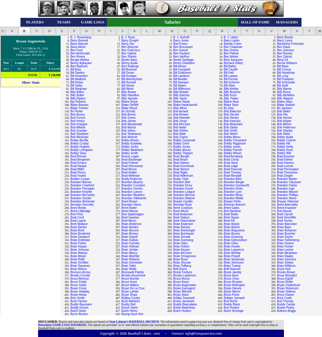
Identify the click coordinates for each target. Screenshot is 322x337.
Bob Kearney (232, 121)
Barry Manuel (79, 43)
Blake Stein (231, 104)
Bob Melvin (284, 124)
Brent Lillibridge (80, 211)
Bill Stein (229, 85)
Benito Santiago (183, 59)
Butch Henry (129, 310)
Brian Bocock (130, 230)
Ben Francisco (130, 50)
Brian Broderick (80, 233)
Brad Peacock (233, 169)
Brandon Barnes (80, 182)
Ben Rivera (77, 56)
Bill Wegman (78, 88)
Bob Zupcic (180, 137)
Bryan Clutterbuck (288, 285)
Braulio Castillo (183, 201)
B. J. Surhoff (181, 37)
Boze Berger (181, 156)
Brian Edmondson (235, 240)
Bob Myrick (128, 127)
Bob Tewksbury (131, 133)
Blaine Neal (231, 101)
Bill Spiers (179, 85)
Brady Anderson (131, 178)
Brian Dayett (129, 236)
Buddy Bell (128, 304)
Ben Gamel (180, 50)
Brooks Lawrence (184, 275)
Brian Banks (231, 224)
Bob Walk (179, 133)
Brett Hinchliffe (286, 217)
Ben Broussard (183, 47)
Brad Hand (231, 162)
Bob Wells (283, 133)
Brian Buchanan (183, 233)
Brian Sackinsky (234, 259)
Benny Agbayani (80, 63)
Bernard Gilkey (233, 63)
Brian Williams (286, 265)
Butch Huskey (182, 310)
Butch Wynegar (234, 310)
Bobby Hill (283, 143)
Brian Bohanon (286, 230)
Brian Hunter (232, 246)
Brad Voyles (78, 175)
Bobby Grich (181, 143)
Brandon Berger (234, 182)
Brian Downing (233, 236)
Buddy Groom (79, 307)
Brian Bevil (77, 230)
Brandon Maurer (287, 191)
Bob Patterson (286, 127)
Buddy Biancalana (185, 304)
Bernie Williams (287, 63)
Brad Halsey (181, 162)
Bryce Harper (285, 294)
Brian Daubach (80, 236)
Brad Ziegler (285, 175)
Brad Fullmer (129, 162)
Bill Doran (127, 72)
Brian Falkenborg (288, 240)
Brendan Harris (131, 204)
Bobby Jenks (129, 146)
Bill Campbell (181, 69)
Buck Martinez (130, 301)
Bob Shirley (180, 130)
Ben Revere (284, 53)
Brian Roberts (130, 259)
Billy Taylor (180, 98)
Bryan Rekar (78, 294)
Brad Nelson (181, 169)
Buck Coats (284, 298)
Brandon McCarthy (82, 195)
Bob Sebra (128, 130)
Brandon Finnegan (82, 188)
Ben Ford (76, 50)
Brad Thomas (232, 172)
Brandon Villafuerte (133, 198)
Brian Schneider (131, 262)
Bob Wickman (79, 137)
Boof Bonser (78, 156)
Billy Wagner (285, 98)
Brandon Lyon (233, 191)
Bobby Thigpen (183, 153)
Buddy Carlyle (286, 304)
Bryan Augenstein (184, 285)
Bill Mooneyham (131, 79)
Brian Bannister (287, 224)
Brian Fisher (78, 243)
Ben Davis (283, 47)
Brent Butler (129, 207)
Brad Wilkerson (183, 175)
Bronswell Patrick (132, 272)
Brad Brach (180, 159)
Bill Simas (127, 85)
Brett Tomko (284, 220)
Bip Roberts (77, 101)
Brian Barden (129, 227)
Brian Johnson (79, 249)
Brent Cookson (183, 207)
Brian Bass (284, 227)
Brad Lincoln (285, 166)
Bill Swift (282, 85)
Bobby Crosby (79, 143)
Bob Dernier (231, 114)
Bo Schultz (128, 111)
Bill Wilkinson (182, 88)
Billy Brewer (181, 92)
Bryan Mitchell (182, 291)
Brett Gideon (181, 217)
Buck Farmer (78, 301)
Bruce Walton (130, 285)
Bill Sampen (181, 82)
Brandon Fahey (287, 185)
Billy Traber (231, 98)
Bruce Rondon (233, 281)
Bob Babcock (232, 111)
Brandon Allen (233, 178)
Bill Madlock (78, 79)
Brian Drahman (80, 240)
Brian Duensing (183, 240)
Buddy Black (232, 304)
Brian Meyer (78, 256)
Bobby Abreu (232, 137)
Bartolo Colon (233, 43)
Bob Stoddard (79, 133)
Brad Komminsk (183, 166)
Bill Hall (228, 72)
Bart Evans (180, 43)
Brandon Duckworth (236, 185)
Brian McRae (232, 253)
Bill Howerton (79, 76)
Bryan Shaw (129, 294)
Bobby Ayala (285, 137)
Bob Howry (77, 121)
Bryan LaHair (129, 291)
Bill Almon (179, 66)
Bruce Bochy (181, 278)
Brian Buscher (286, 233)
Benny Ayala (129, 63)
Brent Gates (231, 207)
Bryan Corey (78, 288)
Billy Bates (77, 92)
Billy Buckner (232, 92)
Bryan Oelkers (286, 291)
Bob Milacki (77, 127)
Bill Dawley (77, 72)
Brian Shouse (182, 262)
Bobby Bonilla (79, 140)
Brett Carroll (284, 214)
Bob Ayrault (180, 111)
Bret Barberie (232, 211)
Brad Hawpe (78, 166)
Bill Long (282, 76)
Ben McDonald (80, 53)
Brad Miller (77, 169)
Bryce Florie (231, 294)
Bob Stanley (285, 130)
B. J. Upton (231, 37)
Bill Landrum (181, 76)
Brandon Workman (82, 201)
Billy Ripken (77, 98)
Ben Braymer (129, 47)
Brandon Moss (233, 195)
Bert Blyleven (79, 66)
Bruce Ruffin (285, 281)
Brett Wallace (79, 224)
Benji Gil (282, 59)
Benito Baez (129, 59)
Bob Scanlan (78, 130)
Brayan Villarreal (287, 201)
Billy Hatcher (181, 95)
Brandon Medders (133, 195)
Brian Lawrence (234, 249)
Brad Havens (285, 162)
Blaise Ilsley (284, 101)
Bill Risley (76, 82)
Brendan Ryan (182, 204)
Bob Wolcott (129, 137)
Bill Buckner (129, 69)
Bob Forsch (77, 117)
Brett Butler (231, 214)
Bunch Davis (129, 307)
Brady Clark (181, 178)
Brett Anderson (183, 214)
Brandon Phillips (287, 195)
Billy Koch (230, 95)
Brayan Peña (232, 201)
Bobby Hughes (80, 146)
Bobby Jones (181, 146)
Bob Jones (180, 121)
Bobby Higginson (235, 143)
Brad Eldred (284, 159)
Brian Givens (285, 243)
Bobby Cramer (286, 140)
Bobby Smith (129, 153)
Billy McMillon (286, 95)
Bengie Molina (79, 59)
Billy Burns (284, 92)
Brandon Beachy (132, 182)
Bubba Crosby (130, 298)
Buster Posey (285, 307)
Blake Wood (129, 108)
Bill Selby (76, 85)
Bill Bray (75, 69)
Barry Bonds (285, 37)
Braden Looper (80, 178)
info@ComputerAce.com (203, 333)
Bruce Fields (78, 281)
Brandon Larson (131, 191)
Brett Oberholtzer (184, 220)
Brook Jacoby (233, 272)
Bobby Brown (130, 140)
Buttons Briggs (286, 310)
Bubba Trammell (184, 298)
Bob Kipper (284, 121)
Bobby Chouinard (235, 140)
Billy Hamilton (130, 95)
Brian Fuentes (130, 243)
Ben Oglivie (128, 53)
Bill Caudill (230, 69)
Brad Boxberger (131, 159)
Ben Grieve (231, 50)
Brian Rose (180, 259)
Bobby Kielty (285, 146)
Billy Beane (128, 92)
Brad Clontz (231, 159)
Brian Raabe (285, 256)
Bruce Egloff (285, 278)
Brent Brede (78, 207)
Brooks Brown (286, 272)
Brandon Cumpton (133, 185)
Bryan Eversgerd (184, 288)
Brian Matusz (78, 253)
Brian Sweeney (80, 265)
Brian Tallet (128, 265)
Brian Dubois (129, 240)
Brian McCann (182, 253)
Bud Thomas (285, 301)
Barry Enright (129, 40)
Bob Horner (284, 117)
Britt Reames (232, 269)
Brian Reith (77, 259)
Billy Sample (129, 98)
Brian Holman (130, 246)
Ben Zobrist (284, 56)
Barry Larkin (231, 40)
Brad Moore (129, 169)
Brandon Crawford (82, 185)
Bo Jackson (284, 108)
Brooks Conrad (80, 275)
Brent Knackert (286, 207)
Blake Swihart (286, 104)
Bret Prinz (76, 214)
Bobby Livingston (81, 150)
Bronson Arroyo (80, 272)
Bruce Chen (231, 278)
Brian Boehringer (184, 230)
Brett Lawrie (78, 220)
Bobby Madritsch (132, 150)
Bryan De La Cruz (133, 288)
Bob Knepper (78, 124)
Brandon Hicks (233, 188)
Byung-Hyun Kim (132, 314)
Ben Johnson (285, 50)
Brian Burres (232, 233)
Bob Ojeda (230, 127)
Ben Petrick (231, 53)
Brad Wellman (130, 175)
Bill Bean (282, 66)
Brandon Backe (287, 178)
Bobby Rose (285, 150)
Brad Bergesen (80, 159)
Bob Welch (231, 133)
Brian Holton (181, 246)
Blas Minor (180, 108)
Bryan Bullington (234, 285)
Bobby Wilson (233, 153)
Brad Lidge (231, 166)
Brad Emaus (78, 162)
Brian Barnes (181, 227)
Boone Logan (130, 156)
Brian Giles (180, 243)
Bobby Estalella (131, 143)
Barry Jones (181, 40)
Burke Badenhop (184, 307)
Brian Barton (232, 227)
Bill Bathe (230, 66)
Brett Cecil (77, 217)
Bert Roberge (130, 66)
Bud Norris (230, 301)
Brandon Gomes (132, 188)
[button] (12, 31)
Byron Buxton (79, 314)
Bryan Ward (181, 294)
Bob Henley (231, 117)
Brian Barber (78, 227)
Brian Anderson (131, 224)
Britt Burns (180, 269)
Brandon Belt (181, 182)
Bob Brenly (128, 114)
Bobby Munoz (182, 150)
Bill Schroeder (286, 82)
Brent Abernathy (287, 204)
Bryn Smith (77, 298)
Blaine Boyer (129, 101)
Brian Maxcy (129, 253)
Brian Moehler (130, 256)
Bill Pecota (230, 79)
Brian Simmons (234, 262)
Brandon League (184, 191)
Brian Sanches (286, 259)
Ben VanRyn (181, 56)
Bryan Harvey (233, 288)
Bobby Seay (78, 153)
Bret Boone (284, 211)
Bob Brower (181, 114)
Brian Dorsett (181, 236)
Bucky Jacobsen (184, 301)
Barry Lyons (284, 40)
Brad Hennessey (132, 166)
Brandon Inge (285, 188)
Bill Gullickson (182, 72)
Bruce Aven (231, 275)
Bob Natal (179, 127)
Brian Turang (232, 265)
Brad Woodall (232, 175)
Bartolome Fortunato (290, 43)
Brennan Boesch (234, 204)
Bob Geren (128, 117)
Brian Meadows (287, 253)
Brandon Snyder (80, 198)
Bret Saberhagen (132, 214)
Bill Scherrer (231, 82)
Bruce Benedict (287, 275)
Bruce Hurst (129, 281)
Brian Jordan (129, 249)
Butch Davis (78, 310)
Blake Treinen (79, 108)
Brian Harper (78, 246)
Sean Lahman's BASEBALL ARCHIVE (134, 321)
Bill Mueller (180, 79)
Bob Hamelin (181, 117)
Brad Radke (129, 172)
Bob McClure (181, 124)
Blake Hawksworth (185, 104)
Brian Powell (232, 256)
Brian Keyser (181, 249)
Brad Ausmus (285, 156)
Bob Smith (230, 130)
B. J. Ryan (128, 37)
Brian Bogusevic (234, 230)
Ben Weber (231, 56)
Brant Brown (129, 201)
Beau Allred (77, 47)
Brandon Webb (233, 198)
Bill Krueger (129, 76)
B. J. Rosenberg (80, 37)
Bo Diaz (229, 108)
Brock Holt (283, 269)
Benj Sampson (233, 59)
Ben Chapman (233, 47)
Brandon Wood (287, 198)
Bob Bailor (283, 111)
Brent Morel (181, 211)
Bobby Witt (284, 153)
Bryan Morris (232, 291)
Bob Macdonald (131, 124)
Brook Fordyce (182, 272)
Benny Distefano (184, 63)
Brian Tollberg (182, 265)
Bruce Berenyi (79, 278)
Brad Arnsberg (233, 156)
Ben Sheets (129, 56)
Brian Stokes (285, 262)
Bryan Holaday (80, 291)
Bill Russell (128, 82)
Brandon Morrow (184, 195)
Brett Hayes (231, 217)
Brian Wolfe (129, 269)
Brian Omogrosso (184, 256)
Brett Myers (128, 220)
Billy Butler (77, 95)
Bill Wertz (127, 88)
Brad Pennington (288, 169)
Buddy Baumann (81, 304)
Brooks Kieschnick (133, 275)
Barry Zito (127, 43)
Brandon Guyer (183, 188)
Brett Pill (229, 220)
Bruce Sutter (78, 285)
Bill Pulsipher (285, 79)
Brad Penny (77, 172)
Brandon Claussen (289, 182)
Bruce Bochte (130, 278)
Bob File (282, 114)
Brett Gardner (130, 217)
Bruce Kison (181, 281)
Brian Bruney (129, 233)
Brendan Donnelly (82, 204)
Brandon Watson (184, 198)
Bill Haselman (286, 72)
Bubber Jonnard (234, 298)
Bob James (128, 121)
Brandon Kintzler (81, 191)
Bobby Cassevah (184, 140)
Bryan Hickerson (287, 288)
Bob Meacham (233, 124)
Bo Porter (76, 111)
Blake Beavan (79, 104)
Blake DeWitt (129, 104)
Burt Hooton (231, 307)
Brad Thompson (287, 172)
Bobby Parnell (233, 150)
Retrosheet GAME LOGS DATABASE (62, 324)
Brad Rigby (180, 172)
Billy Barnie (284, 88)
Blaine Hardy (181, 101)
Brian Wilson (78, 269)
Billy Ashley (231, 88)
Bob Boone (77, 114)
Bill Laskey (231, 76)
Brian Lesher (285, 249)
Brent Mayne (129, 211)
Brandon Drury (182, 185)
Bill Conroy (284, 69)
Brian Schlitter (79, 262)
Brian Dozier (285, 236)
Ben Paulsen (181, 53)
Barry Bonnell (79, 40)
